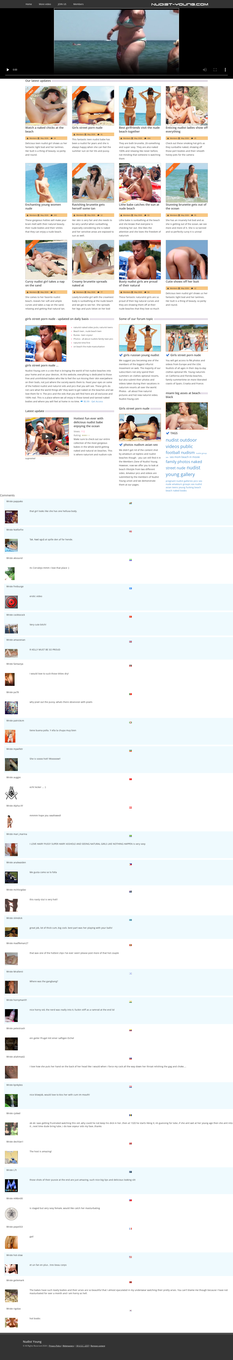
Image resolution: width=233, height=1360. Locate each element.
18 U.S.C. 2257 (82, 1345)
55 (195, 215)
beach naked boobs (176, 490)
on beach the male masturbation (88, 346)
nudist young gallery (183, 470)
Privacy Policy (55, 1345)
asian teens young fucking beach (183, 487)
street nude (175, 467)
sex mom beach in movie (185, 457)
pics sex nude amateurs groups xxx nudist (184, 482)
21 (55, 292)
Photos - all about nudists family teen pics (92, 339)
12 (101, 215)
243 (55, 215)
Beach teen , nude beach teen (87, 331)
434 (148, 138)
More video (45, 4)
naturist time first (81, 342)
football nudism (180, 452)
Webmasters (68, 1345)
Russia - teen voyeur (82, 335)
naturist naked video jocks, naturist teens (92, 327)
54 (148, 292)
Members (78, 4)
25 (195, 138)
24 (55, 138)
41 (101, 134)
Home (29, 4)
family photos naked (184, 461)
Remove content (98, 1345)
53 (148, 215)
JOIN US (62, 4)
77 (101, 292)
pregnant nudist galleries (180, 480)
